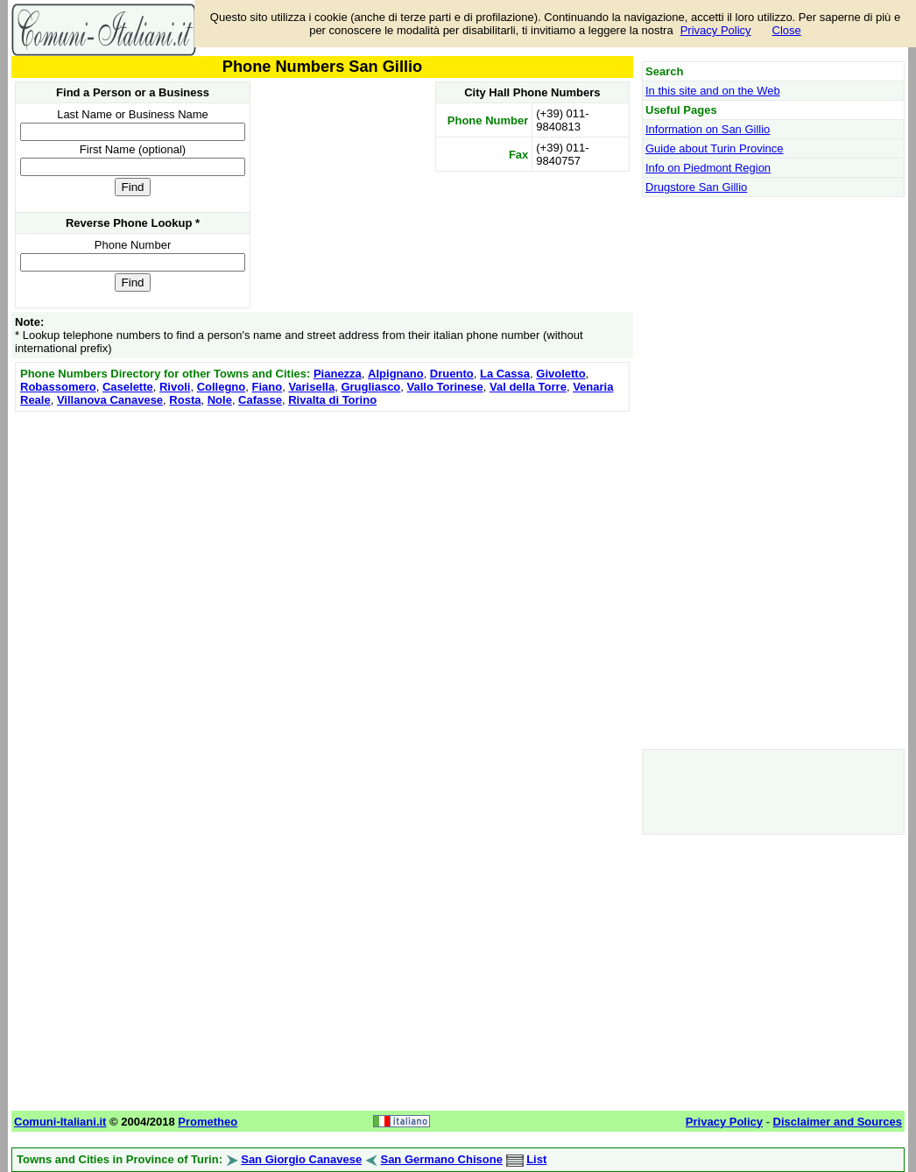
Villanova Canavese (110, 399)
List (536, 1159)
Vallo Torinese (445, 386)
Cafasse (260, 399)
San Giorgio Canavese (301, 1159)
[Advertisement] (322, 538)
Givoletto (560, 373)
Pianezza (338, 373)
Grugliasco (370, 386)
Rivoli (174, 386)
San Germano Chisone (441, 1159)
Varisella (311, 386)
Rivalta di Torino (332, 399)
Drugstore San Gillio (696, 187)
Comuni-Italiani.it (60, 1121)
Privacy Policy (715, 30)
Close (786, 30)
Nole (220, 399)
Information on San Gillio (707, 129)
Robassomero (58, 386)
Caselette (127, 386)
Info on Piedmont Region (708, 167)
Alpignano (396, 373)
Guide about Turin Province (714, 148)
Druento (452, 373)
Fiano (266, 386)
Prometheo (207, 1121)
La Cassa (505, 373)
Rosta (185, 399)
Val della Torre (528, 386)
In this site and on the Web (712, 90)
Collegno (221, 386)
